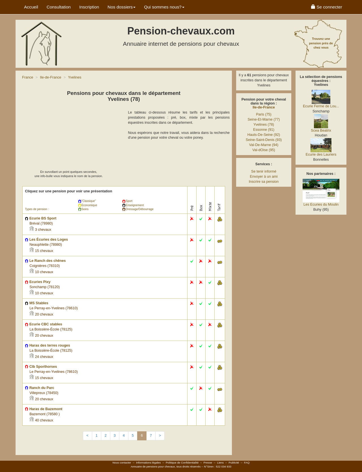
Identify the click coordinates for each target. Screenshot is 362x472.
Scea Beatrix (321, 130)
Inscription (89, 7)
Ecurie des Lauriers (321, 154)
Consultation (59, 7)
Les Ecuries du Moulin (321, 204)
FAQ (247, 462)
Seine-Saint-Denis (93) (264, 140)
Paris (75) (264, 114)
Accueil (31, 7)
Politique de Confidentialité (182, 462)
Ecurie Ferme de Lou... (321, 106)
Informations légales (148, 462)
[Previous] (87, 435)
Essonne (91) (263, 130)
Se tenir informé (263, 171)
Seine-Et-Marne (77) (263, 119)
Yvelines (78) (263, 125)
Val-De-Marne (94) (263, 145)
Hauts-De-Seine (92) (263, 135)
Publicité (234, 462)
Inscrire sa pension (264, 182)
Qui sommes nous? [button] (164, 7)
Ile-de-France (264, 107)
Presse (208, 462)
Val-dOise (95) (263, 150)
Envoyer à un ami (263, 177)
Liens (220, 462)
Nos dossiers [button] (121, 7)
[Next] (160, 435)
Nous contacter (122, 462)
